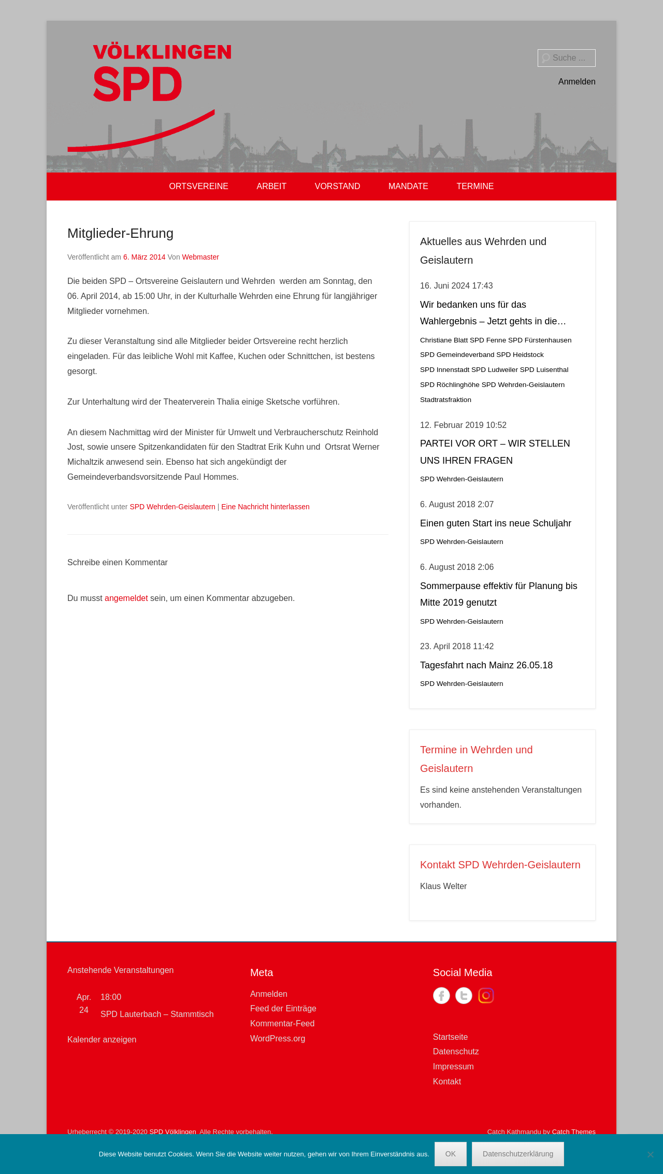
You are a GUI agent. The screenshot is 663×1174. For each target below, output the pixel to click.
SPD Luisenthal (544, 370)
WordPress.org (277, 1038)
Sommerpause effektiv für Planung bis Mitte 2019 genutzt (499, 594)
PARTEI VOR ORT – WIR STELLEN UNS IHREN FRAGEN (495, 451)
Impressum (453, 1066)
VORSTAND (338, 186)
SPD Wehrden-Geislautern (172, 507)
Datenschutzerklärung (518, 1154)
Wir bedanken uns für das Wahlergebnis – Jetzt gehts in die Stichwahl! (488, 314)
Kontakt (447, 1081)
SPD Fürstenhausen (539, 340)
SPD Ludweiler (494, 370)
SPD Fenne (488, 340)
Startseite (450, 1037)
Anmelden (577, 81)
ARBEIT (271, 186)
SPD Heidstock (519, 355)
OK (450, 1154)
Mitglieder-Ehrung (120, 233)
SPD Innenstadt (444, 370)
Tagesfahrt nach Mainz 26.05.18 (486, 665)
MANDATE (408, 186)
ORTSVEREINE (198, 186)
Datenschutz (456, 1051)
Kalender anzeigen (101, 1039)
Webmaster (200, 257)
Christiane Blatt (444, 340)
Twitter (463, 995)
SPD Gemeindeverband (457, 355)
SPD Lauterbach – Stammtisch (157, 1014)
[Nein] (650, 1154)
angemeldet (126, 598)
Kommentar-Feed (282, 1023)
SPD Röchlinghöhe (450, 385)
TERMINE (475, 186)
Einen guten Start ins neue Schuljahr (495, 523)
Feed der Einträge (283, 1008)
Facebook (441, 995)
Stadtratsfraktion (445, 400)
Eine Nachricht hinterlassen (265, 507)
